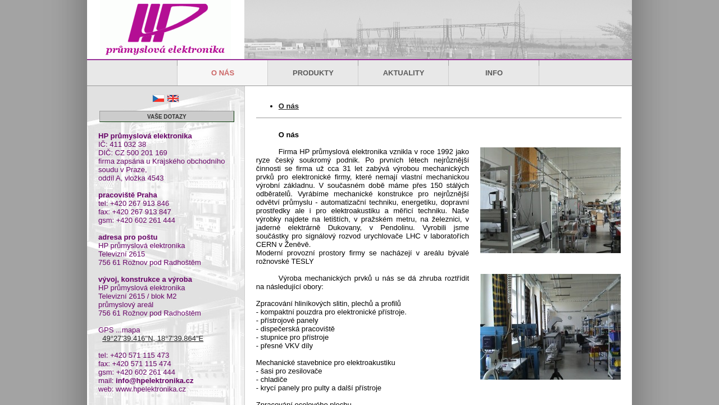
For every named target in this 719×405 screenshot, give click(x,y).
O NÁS (222, 73)
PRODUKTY (313, 73)
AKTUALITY (404, 73)
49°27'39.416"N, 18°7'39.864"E (152, 338)
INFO (494, 73)
